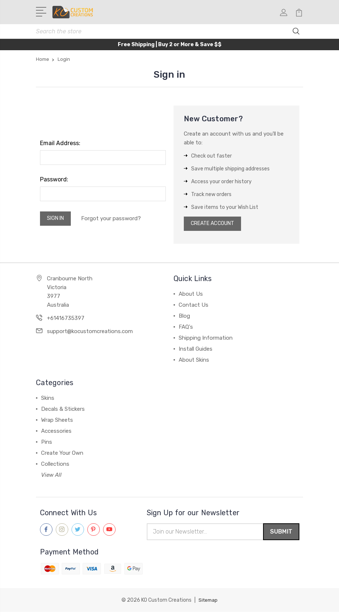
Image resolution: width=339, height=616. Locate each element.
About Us (191, 297)
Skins (47, 401)
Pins (46, 445)
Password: (54, 180)
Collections (55, 467)
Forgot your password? (115, 220)
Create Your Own (62, 456)
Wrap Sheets (57, 423)
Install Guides (195, 352)
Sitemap (208, 604)
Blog (184, 319)
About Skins (194, 363)
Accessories (56, 434)
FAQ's (186, 330)
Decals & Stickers (63, 412)
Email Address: (60, 144)
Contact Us (193, 308)
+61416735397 (65, 321)
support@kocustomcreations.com (90, 334)
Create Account (216, 226)
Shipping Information (206, 341)
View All (51, 478)
